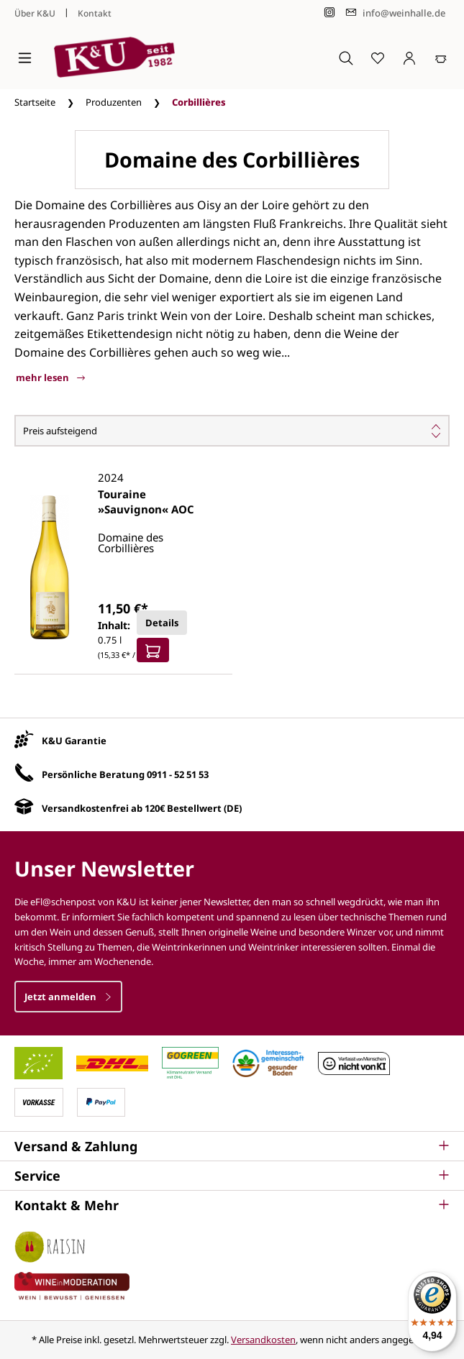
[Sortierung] (232, 431)
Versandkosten (263, 1339)
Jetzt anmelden (68, 996)
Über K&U (34, 13)
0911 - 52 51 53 (178, 774)
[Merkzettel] (378, 57)
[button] (232, 1146)
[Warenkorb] (441, 57)
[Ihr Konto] (409, 57)
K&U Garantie (74, 740)
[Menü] (24, 57)
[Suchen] (346, 57)
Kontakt (95, 13)
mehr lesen (50, 377)
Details (161, 622)
